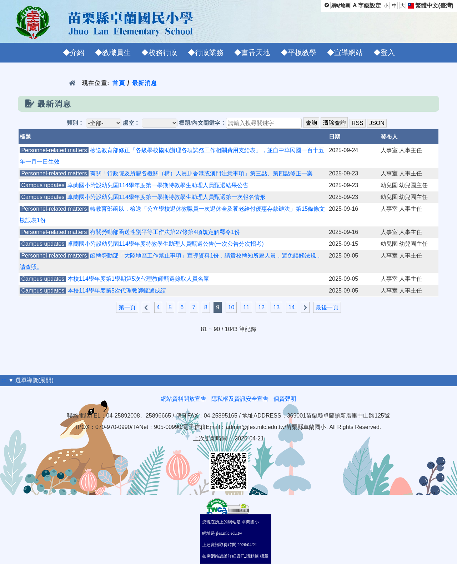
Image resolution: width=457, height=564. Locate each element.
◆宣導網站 (345, 52)
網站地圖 (340, 5)
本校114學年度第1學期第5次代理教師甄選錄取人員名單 (138, 279)
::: (4, 380)
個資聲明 (284, 399)
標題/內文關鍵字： (202, 123)
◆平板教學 (298, 52)
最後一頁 (327, 307)
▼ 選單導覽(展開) (31, 380)
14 (291, 307)
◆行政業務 (206, 52)
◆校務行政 (159, 52)
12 (261, 307)
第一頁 (127, 307)
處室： (131, 123)
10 (231, 307)
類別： (75, 123)
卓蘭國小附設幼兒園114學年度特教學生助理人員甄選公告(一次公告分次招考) (165, 244)
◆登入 (384, 52)
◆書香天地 (252, 52)
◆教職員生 (113, 52)
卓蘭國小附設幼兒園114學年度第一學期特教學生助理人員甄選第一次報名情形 (166, 197)
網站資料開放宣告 (183, 399)
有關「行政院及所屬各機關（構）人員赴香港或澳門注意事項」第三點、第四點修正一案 (201, 173)
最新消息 (145, 83)
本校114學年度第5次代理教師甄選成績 (116, 291)
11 (246, 307)
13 (276, 307)
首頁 (118, 83)
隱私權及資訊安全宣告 (239, 399)
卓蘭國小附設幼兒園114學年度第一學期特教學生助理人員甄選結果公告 (157, 185)
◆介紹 (73, 52)
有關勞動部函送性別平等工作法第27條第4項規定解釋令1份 (165, 232)
